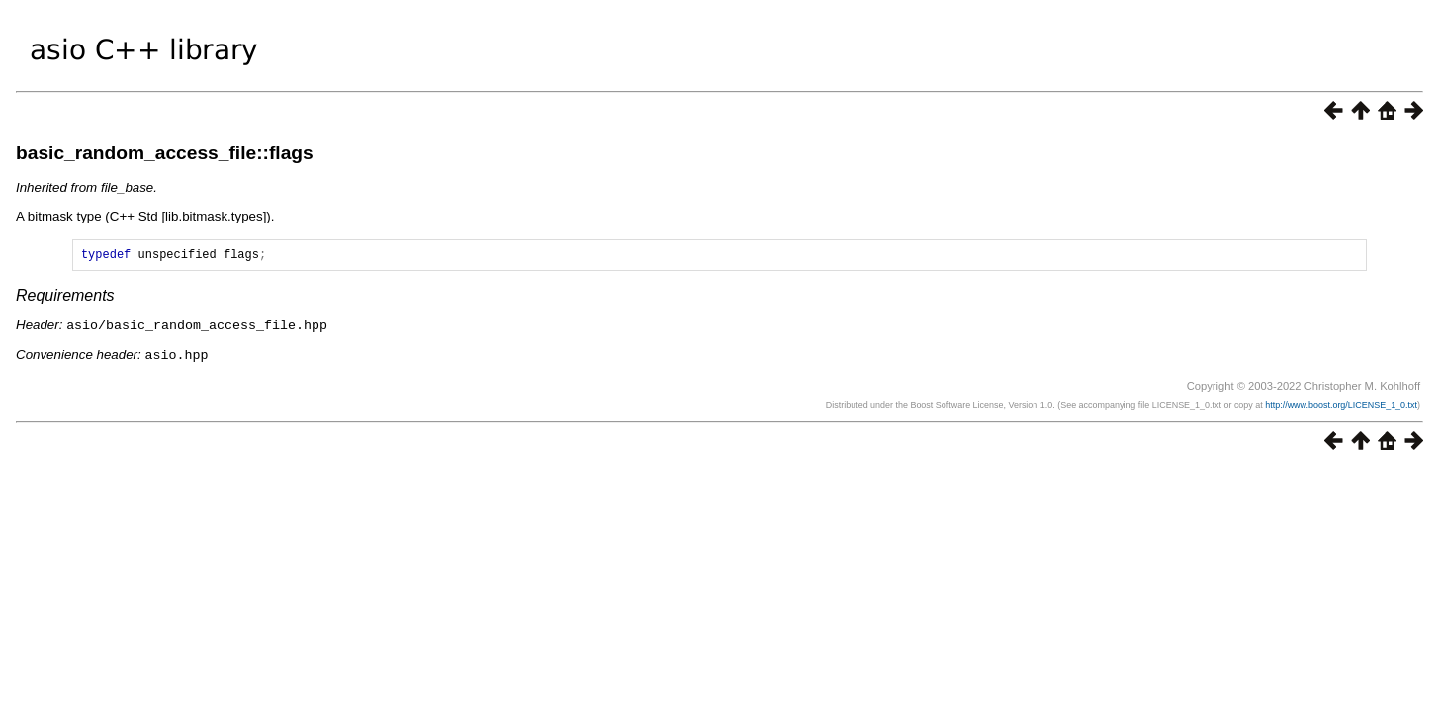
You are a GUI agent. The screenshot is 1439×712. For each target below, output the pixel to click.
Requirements (65, 298)
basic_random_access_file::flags (165, 152)
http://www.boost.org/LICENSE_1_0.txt (1341, 406)
